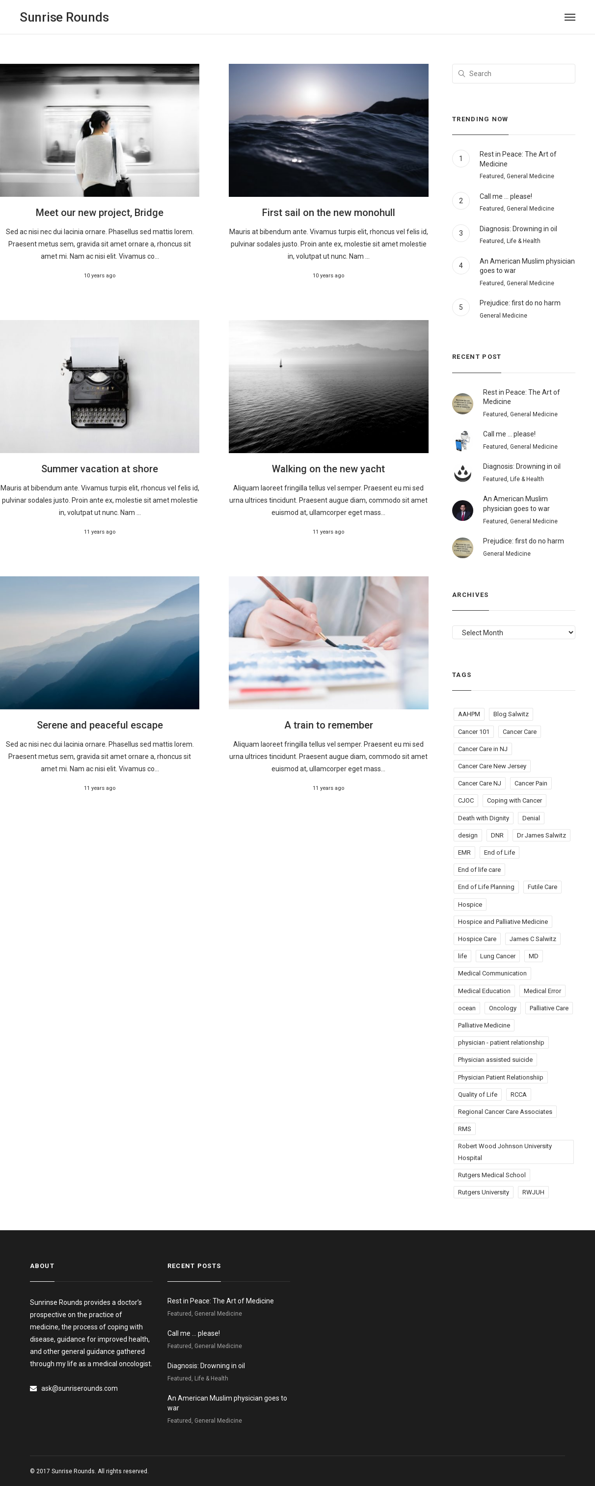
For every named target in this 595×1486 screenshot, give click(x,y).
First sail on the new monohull (328, 212)
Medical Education (484, 991)
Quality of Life (477, 1094)
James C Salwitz (533, 939)
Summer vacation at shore (99, 469)
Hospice (470, 904)
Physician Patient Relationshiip (500, 1077)
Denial (531, 818)
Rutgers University (483, 1192)
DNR (497, 835)
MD (534, 956)
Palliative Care (549, 1008)
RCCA (519, 1094)
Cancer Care (520, 731)
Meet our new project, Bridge (99, 212)
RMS (464, 1129)
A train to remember (328, 725)
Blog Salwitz (511, 714)
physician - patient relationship (501, 1042)
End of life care (479, 869)
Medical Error (542, 991)
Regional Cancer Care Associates (505, 1111)
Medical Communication (492, 973)
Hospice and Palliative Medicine (503, 921)
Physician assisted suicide (495, 1059)
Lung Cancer (497, 956)
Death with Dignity (483, 818)
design (468, 835)
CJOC (466, 800)
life (462, 956)
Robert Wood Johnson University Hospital (505, 1151)
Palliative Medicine (484, 1025)
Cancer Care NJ (479, 783)
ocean (467, 1008)
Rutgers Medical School (492, 1175)
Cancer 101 (473, 731)
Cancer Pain (530, 783)
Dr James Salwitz (541, 835)
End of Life (499, 852)
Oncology (502, 1008)
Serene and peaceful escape (100, 725)
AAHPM (469, 714)
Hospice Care (477, 939)
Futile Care (542, 887)
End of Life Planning (486, 887)
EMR (464, 852)
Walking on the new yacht (328, 469)
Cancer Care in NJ (483, 749)
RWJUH (533, 1192)
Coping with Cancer (514, 800)
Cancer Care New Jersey (492, 766)
